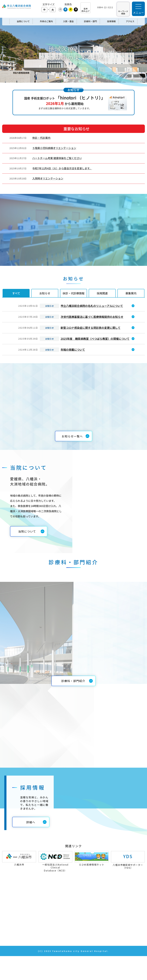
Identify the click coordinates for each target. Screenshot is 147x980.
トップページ (62, 897)
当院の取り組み (115, 897)
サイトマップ (113, 933)
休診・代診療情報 (73, 293)
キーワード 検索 (123, 12)
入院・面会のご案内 (66, 919)
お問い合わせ (113, 911)
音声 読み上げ (86, 9)
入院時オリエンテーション (47, 178)
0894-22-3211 (105, 7)
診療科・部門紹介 (65, 926)
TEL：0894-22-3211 (16, 917)
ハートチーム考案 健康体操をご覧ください (57, 158)
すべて (16, 293)
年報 (108, 919)
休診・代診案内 (41, 138)
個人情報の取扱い (116, 926)
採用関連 (102, 293)
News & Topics (63, 933)
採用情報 (111, 904)
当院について (62, 904)
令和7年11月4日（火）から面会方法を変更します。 (62, 168)
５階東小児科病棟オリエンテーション (54, 148)
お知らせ (44, 293)
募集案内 (130, 293)
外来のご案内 (62, 911)
